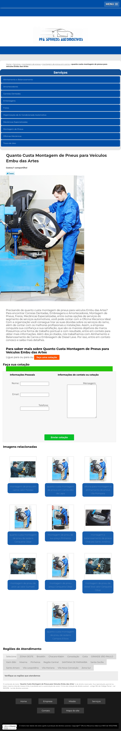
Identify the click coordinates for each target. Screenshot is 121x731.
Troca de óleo (9, 143)
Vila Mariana (48, 668)
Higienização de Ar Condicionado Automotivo (25, 115)
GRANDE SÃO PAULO (102, 656)
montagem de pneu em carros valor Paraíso (23, 488)
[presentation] (30, 422)
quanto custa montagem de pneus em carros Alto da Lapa (60, 490)
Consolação (73, 656)
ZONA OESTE (26, 656)
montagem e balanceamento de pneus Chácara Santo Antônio (98, 538)
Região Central (51, 662)
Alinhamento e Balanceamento (18, 79)
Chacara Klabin (56, 656)
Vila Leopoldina (31, 668)
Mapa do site (72, 710)
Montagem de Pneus (13, 129)
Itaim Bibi (11, 662)
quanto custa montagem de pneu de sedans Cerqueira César (23, 538)
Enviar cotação (59, 437)
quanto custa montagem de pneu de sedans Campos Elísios (60, 635)
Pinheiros (35, 662)
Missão (72, 701)
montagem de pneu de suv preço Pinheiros (60, 536)
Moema (23, 662)
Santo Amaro (13, 668)
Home (23, 701)
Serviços (60, 72)
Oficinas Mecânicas (12, 136)
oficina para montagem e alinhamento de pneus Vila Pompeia (98, 490)
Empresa (47, 701)
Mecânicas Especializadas (15, 122)
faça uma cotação (47, 357)
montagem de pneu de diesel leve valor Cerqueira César (98, 586)
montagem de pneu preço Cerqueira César (60, 585)
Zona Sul (86, 668)
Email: (30, 395)
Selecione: (11, 656)
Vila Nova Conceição (68, 668)
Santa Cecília (97, 662)
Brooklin (41, 656)
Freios (6, 108)
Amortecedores (10, 86)
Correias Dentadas (12, 93)
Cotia (85, 656)
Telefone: (34, 407)
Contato (46, 710)
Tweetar (10, 173)
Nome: (30, 384)
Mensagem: (82, 400)
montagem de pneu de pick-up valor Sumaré (23, 585)
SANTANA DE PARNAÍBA (74, 662)
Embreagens (9, 101)
